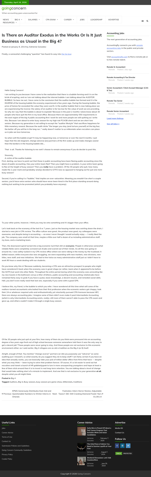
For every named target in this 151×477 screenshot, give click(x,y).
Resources (8, 22)
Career (68, 19)
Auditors (13, 382)
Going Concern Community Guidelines (17, 450)
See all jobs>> (113, 124)
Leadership (96, 19)
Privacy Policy (7, 454)
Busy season (29, 382)
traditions (77, 382)
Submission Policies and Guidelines (15, 446)
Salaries (32, 19)
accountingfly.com (119, 57)
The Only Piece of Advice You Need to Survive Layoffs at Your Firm (99, 446)
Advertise (113, 19)
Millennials (67, 382)
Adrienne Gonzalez (37, 47)
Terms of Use (7, 437)
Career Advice (7, 433)
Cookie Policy (7, 459)
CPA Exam (51, 19)
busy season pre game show (49, 382)
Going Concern (84, 474)
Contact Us (6, 441)
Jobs (82, 19)
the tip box (66, 54)
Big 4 (13, 378)
